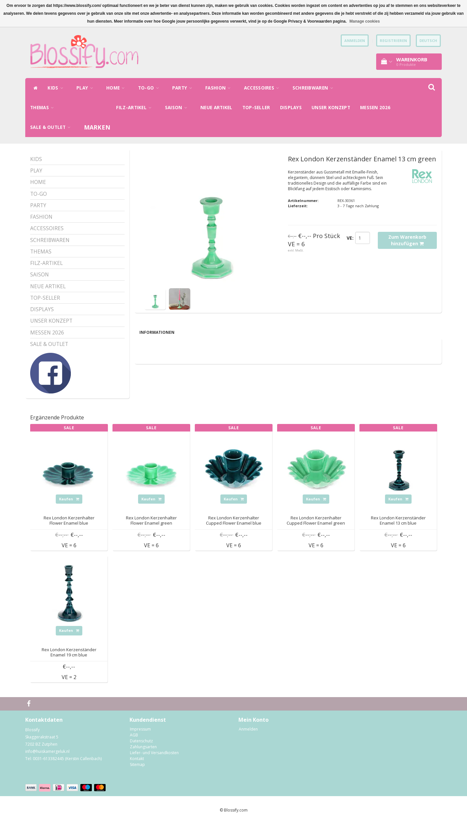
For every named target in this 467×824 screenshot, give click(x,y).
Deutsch (428, 40)
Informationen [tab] (156, 332)
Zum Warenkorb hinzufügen (407, 240)
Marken (97, 127)
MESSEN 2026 (375, 108)
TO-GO (150, 88)
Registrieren (393, 40)
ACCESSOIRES (263, 88)
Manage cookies (364, 21)
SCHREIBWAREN (314, 88)
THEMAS (43, 108)
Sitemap (137, 764)
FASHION (219, 88)
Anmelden (248, 729)
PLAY (86, 88)
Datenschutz (141, 741)
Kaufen (69, 498)
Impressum (140, 729)
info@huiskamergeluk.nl (47, 751)
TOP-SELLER (256, 108)
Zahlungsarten (143, 747)
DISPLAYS (291, 108)
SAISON (178, 108)
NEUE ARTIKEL (216, 108)
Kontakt (137, 758)
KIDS (57, 88)
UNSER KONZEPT (331, 108)
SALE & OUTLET (52, 127)
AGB (134, 735)
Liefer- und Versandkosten (154, 752)
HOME (117, 88)
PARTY (183, 88)
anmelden (354, 40)
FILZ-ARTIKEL (135, 108)
